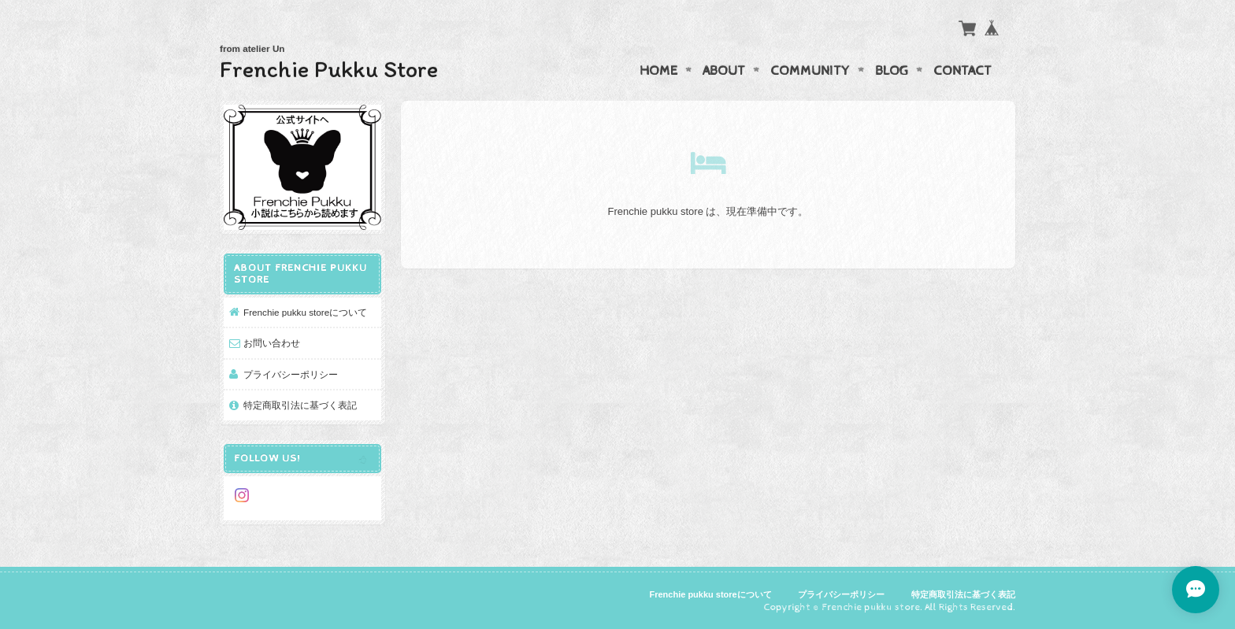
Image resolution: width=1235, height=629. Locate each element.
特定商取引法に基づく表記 (300, 405)
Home (658, 71)
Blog (891, 71)
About (724, 71)
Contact (962, 71)
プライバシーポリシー (290, 374)
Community (810, 71)
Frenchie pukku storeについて (305, 312)
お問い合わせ (271, 343)
